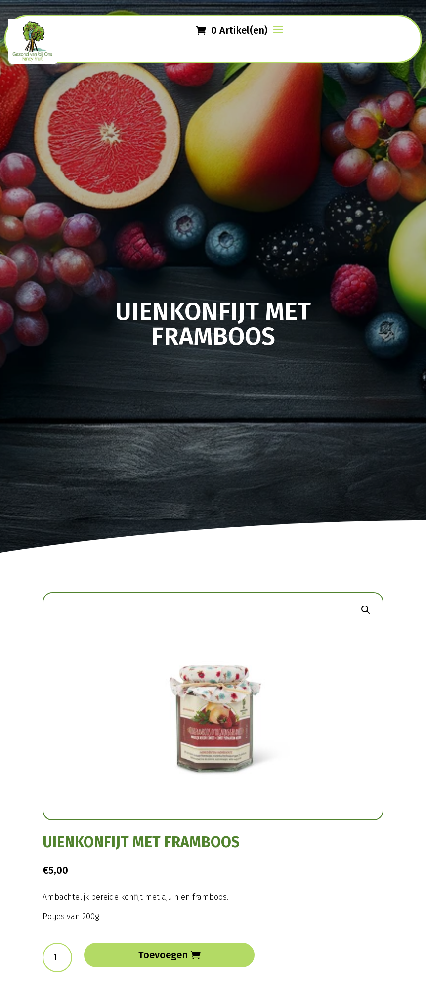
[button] (366, 610)
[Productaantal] (57, 957)
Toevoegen (163, 955)
